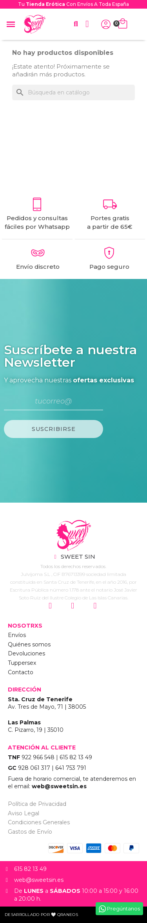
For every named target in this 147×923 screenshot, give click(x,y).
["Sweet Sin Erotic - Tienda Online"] (73, 535)
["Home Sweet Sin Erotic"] (34, 24)
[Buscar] (73, 92)
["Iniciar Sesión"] (106, 24)
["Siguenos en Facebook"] (73, 606)
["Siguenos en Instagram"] (51, 606)
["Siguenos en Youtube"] (96, 606)
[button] (76, 24)
